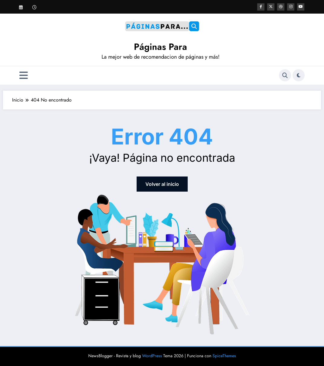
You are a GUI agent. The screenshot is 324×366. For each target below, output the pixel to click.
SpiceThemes (224, 356)
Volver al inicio (162, 184)
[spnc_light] (299, 75)
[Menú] (23, 75)
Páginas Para (160, 46)
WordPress (152, 356)
